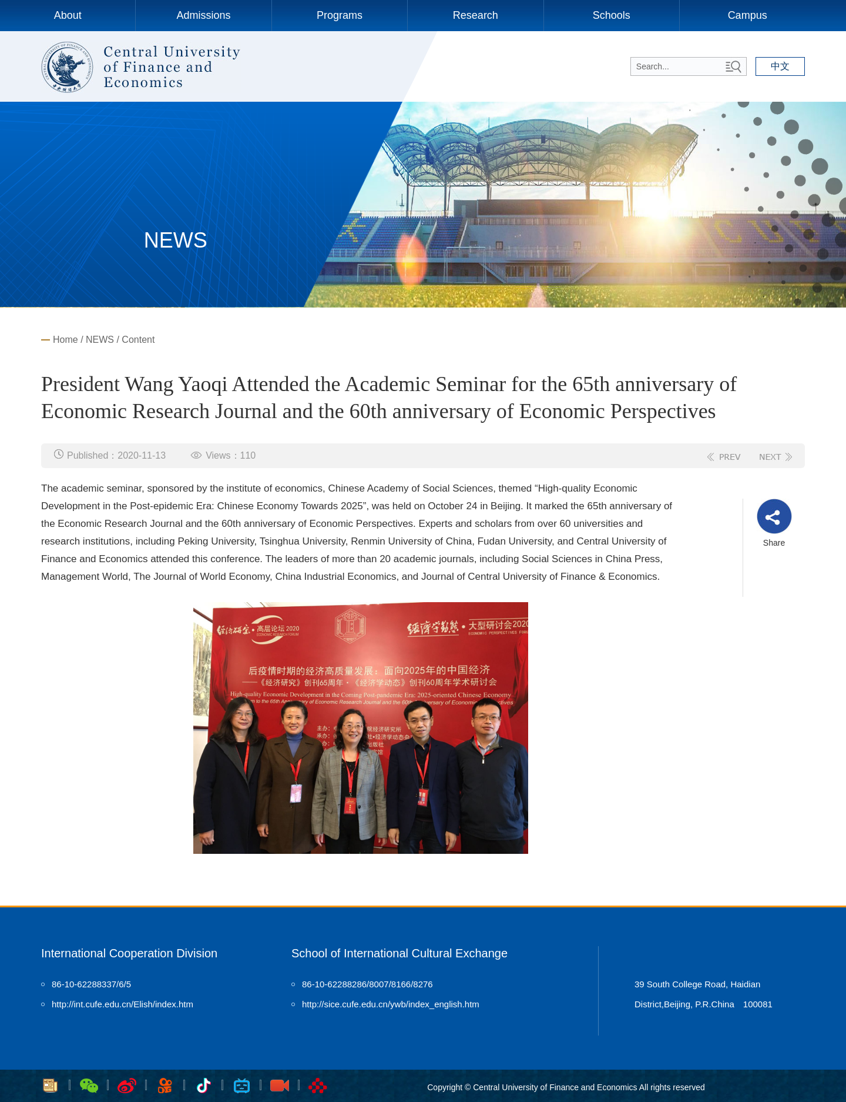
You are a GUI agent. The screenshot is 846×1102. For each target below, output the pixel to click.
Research (475, 15)
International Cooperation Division (129, 953)
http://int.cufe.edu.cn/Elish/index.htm (122, 1004)
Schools (611, 15)
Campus (747, 15)
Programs (339, 15)
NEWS (100, 340)
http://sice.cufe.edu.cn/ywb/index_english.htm (390, 1004)
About (68, 15)
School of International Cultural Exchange (399, 953)
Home (65, 340)
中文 (780, 66)
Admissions (204, 15)
